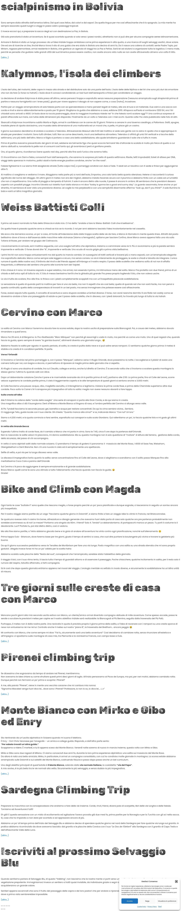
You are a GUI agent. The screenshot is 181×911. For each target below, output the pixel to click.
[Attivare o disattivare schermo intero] (4, 905)
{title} (160, 907)
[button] (176, 881)
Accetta (130, 901)
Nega (147, 901)
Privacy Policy (152, 907)
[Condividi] (7, 905)
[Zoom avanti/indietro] (2, 905)
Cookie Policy (141, 907)
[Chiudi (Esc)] (9, 905)
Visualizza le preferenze (167, 901)
